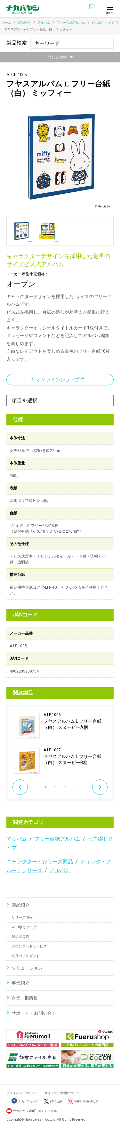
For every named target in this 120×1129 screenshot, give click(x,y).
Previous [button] (20, 787)
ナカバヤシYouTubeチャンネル (35, 1111)
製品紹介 (24, 22)
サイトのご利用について (62, 1093)
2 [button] (55, 785)
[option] (60, 743)
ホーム (6, 22)
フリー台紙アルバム (71, 22)
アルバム (43, 22)
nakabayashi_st (86, 1101)
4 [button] (74, 785)
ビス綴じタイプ (103, 22)
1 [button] (46, 785)
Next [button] (100, 787)
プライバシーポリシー (22, 1093)
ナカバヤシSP (24, 1101)
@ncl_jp (56, 1101)
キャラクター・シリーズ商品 (39, 862)
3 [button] (65, 785)
